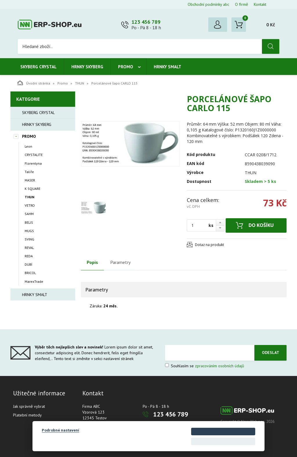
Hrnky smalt (167, 66)
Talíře (29, 172)
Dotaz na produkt (209, 244)
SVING (29, 239)
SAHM (29, 214)
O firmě (241, 4)
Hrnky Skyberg (87, 66)
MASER (30, 180)
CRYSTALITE (34, 155)
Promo (125, 66)
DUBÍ (28, 264)
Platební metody (27, 415)
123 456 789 (145, 22)
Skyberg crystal (38, 66)
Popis (92, 262)
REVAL (29, 247)
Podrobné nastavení (60, 430)
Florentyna (33, 163)
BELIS (29, 222)
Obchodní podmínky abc (208, 4)
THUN (79, 83)
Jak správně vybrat (29, 406)
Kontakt (260, 4)
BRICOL (30, 273)
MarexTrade (34, 281)
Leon (28, 146)
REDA (29, 256)
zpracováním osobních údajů (219, 365)
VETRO (30, 205)
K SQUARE (32, 188)
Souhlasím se (204, 365)
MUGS (29, 231)
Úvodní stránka (33, 83)
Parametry (120, 262)
